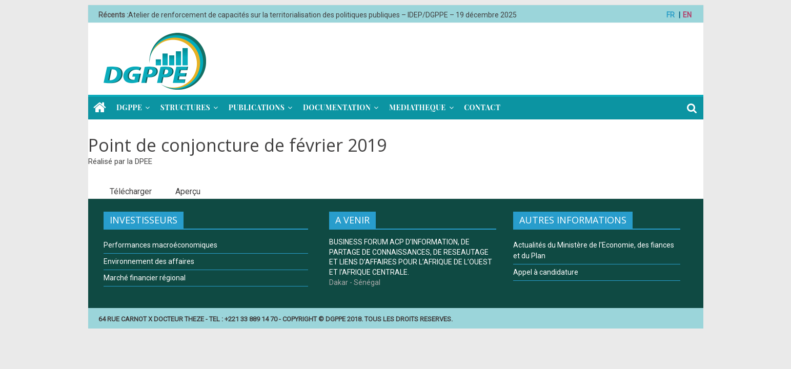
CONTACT (482, 107)
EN (687, 15)
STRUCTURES (185, 107)
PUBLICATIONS (257, 107)
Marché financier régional (145, 278)
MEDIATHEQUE (417, 107)
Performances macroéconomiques (160, 245)
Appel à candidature (545, 272)
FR (670, 15)
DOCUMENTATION (337, 107)
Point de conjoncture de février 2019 (237, 145)
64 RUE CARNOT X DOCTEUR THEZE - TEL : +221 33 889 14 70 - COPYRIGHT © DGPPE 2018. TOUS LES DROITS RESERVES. (275, 319)
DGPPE (129, 107)
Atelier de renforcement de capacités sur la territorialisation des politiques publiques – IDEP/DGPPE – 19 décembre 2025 (322, 15)
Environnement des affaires (149, 261)
